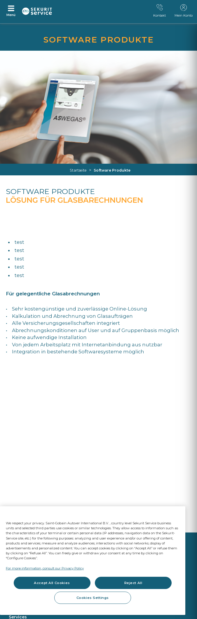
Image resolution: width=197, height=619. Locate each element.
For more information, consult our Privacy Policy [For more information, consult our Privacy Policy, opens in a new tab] (45, 568)
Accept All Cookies (52, 583)
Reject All (133, 583)
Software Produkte (112, 170)
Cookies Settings (92, 598)
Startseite (78, 170)
